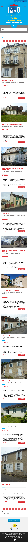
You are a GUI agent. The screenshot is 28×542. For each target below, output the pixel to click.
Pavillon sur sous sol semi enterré (12, 124)
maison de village (7, 335)
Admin (21, 534)
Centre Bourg (6, 213)
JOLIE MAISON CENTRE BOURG (10, 290)
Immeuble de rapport (8, 80)
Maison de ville (6, 381)
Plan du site (23, 533)
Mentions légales (8, 534)
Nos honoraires (13, 534)
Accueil (2, 37)
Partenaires (18, 534)
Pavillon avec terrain (8, 425)
